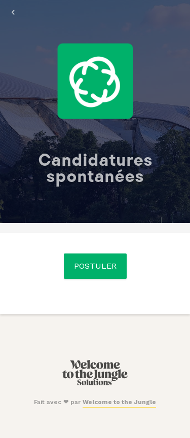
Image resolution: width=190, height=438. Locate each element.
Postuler (95, 266)
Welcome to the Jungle (119, 402)
